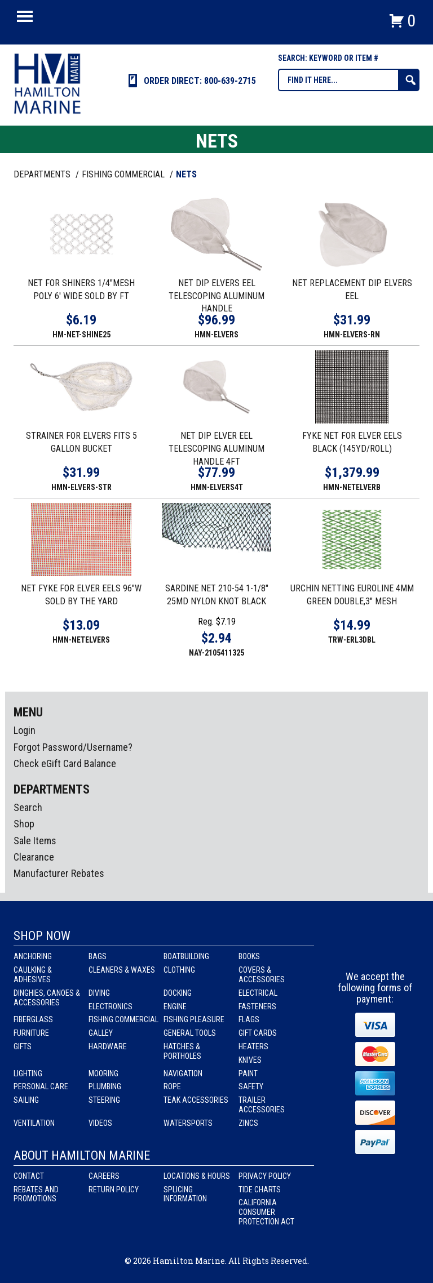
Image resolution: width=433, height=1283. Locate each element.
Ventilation (34, 1123)
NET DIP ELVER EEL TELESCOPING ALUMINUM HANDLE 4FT (216, 448)
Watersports (188, 1123)
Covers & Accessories (261, 974)
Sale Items (35, 841)
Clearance (34, 857)
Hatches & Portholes (182, 1051)
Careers (104, 1175)
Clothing (179, 969)
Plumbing (105, 1086)
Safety (250, 1086)
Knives (250, 1059)
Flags (248, 1019)
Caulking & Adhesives (33, 974)
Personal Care (41, 1086)
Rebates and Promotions (36, 1194)
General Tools (190, 1032)
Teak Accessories (196, 1099)
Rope (172, 1086)
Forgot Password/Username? (73, 747)
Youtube (396, 950)
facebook (354, 950)
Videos (100, 1123)
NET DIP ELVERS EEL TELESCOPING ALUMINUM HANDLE (216, 296)
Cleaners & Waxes (122, 969)
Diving (99, 992)
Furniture (31, 1032)
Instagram (375, 950)
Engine (175, 1006)
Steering (104, 1099)
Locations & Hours (197, 1175)
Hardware (108, 1046)
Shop (24, 824)
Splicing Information (185, 1194)
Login (25, 730)
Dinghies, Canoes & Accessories (47, 997)
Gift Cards (257, 1032)
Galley (101, 1032)
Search (28, 807)
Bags (98, 956)
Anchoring (33, 956)
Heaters (253, 1046)
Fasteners (257, 1006)
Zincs (248, 1123)
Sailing (26, 1099)
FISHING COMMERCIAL (124, 174)
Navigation (183, 1073)
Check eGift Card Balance (65, 763)
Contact (29, 1175)
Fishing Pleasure (194, 1019)
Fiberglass (33, 1019)
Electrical (257, 992)
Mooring (103, 1073)
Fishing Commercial (123, 1019)
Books (249, 956)
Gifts (23, 1046)
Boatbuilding (186, 956)
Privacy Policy (264, 1175)
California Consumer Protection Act (266, 1212)
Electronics (110, 1006)
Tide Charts (259, 1189)
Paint (248, 1073)
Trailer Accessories (261, 1104)
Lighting (28, 1073)
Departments (43, 174)
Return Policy (114, 1189)
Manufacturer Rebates (59, 873)
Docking (178, 992)
